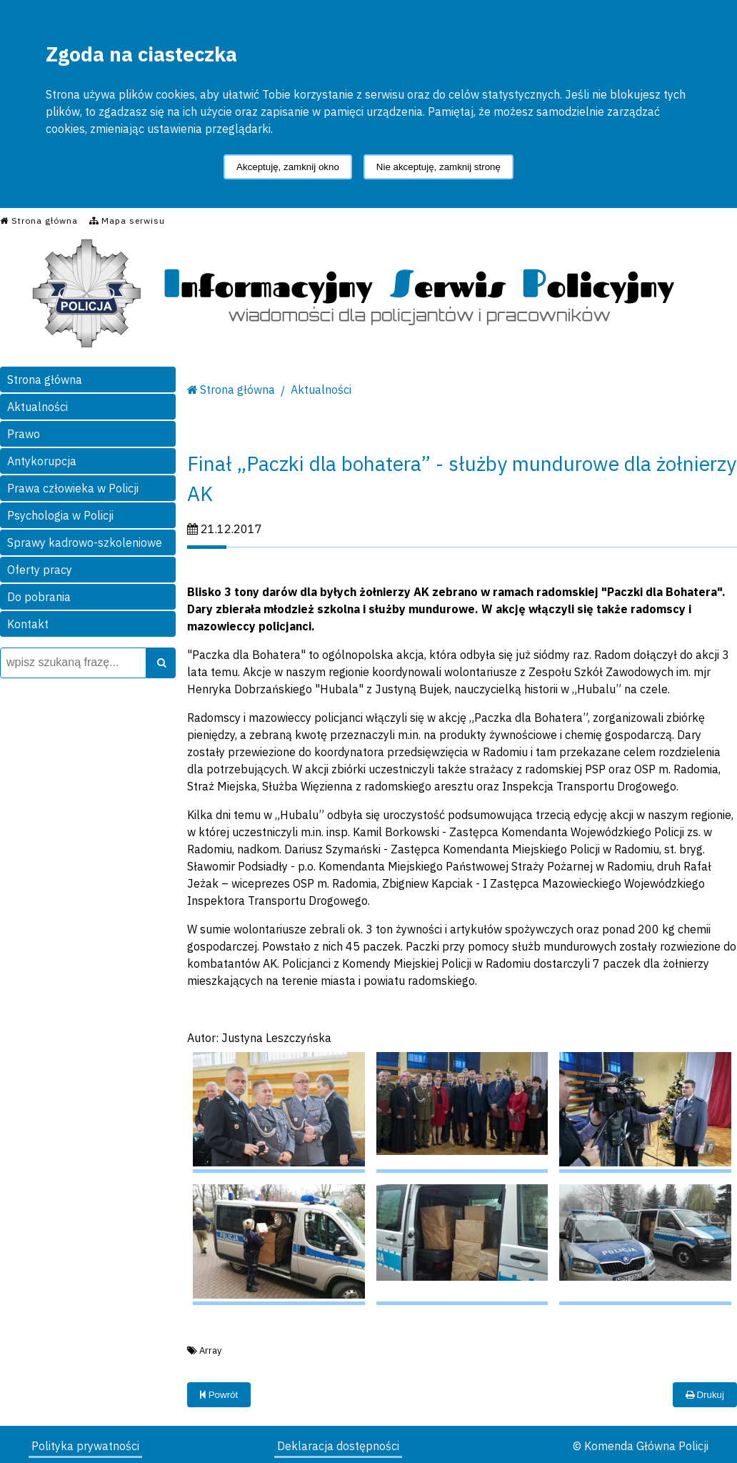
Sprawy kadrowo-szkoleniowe (84, 542)
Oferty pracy (39, 569)
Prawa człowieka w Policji (73, 488)
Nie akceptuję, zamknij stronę (438, 167)
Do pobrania (39, 597)
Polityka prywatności (85, 1446)
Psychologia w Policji (60, 515)
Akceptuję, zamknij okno (287, 167)
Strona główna (44, 379)
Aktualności (37, 407)
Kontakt (28, 624)
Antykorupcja (41, 461)
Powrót (219, 1394)
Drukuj (705, 1394)
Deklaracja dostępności (338, 1446)
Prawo (23, 434)
